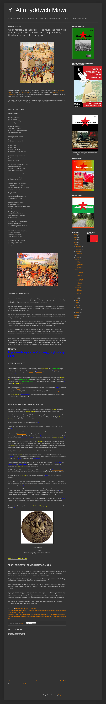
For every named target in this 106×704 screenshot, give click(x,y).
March (78, 307)
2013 (75, 318)
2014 (75, 315)
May (77, 302)
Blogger (60, 695)
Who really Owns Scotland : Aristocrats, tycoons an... (79, 291)
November (79, 249)
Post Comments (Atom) (22, 684)
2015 (75, 244)
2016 (75, 242)
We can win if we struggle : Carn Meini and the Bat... (79, 282)
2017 (75, 239)
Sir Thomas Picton (24, 92)
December (79, 246)
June (77, 300)
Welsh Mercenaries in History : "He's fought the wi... (79, 273)
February (78, 310)
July (77, 298)
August (78, 257)
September (79, 254)
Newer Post (12, 681)
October (78, 251)
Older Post (63, 681)
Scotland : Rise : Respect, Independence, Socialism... (79, 263)
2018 (75, 237)
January (78, 312)
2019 (75, 235)
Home (37, 681)
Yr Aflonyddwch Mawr (37, 9)
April (77, 305)
